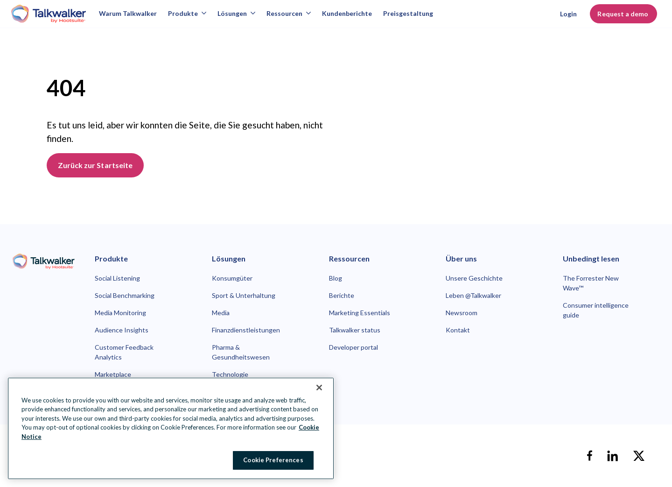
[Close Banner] (319, 387)
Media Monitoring (120, 313)
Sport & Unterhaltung (243, 295)
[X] (639, 455)
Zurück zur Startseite (95, 165)
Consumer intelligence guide (596, 310)
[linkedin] (613, 455)
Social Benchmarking (124, 295)
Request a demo (623, 14)
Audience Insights (121, 330)
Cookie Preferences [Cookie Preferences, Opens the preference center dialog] (273, 460)
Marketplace (113, 374)
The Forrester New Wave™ (591, 283)
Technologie (230, 374)
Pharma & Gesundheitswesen (241, 352)
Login (568, 14)
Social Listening (117, 278)
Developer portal (353, 347)
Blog (335, 278)
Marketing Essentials (359, 313)
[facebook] (589, 455)
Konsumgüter (232, 278)
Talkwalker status (354, 330)
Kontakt (458, 330)
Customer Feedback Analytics (124, 352)
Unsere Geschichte (474, 278)
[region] (170, 428)
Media (221, 313)
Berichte (341, 295)
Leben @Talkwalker (473, 295)
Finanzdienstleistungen (246, 330)
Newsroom (461, 313)
